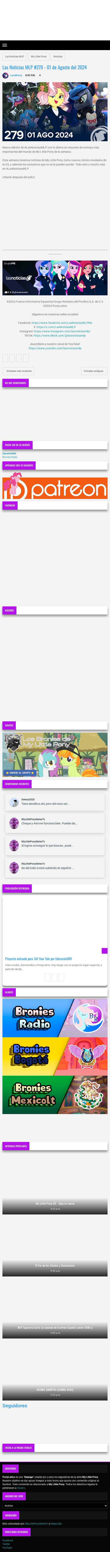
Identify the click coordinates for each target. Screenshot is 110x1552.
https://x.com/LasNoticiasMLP (56, 327)
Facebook (7, 1540)
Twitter (6, 1544)
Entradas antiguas (94, 371)
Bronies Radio (9, 457)
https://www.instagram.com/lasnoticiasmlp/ (62, 331)
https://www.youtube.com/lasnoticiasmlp (55, 348)
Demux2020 (28, 799)
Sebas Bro (56, 1523)
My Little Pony (39, 56)
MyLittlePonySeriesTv (33, 819)
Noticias (57, 56)
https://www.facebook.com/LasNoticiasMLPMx (62, 322)
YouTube (7, 1547)
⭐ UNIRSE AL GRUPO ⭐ (20, 772)
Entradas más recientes (19, 371)
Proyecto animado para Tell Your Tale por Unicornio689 (38, 958)
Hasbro (21, 1488)
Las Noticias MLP (14, 56)
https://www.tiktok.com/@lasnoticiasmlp (60, 335)
